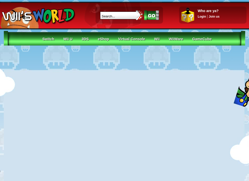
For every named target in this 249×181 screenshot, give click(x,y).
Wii (157, 39)
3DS (85, 39)
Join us (214, 16)
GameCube (202, 39)
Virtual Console (131, 39)
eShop (103, 39)
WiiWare (176, 39)
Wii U (68, 39)
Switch (48, 39)
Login (202, 16)
